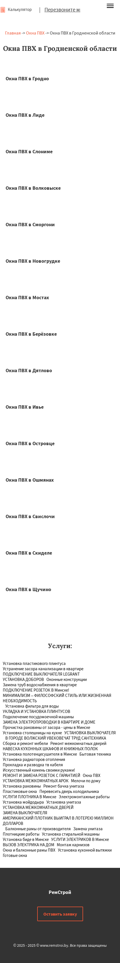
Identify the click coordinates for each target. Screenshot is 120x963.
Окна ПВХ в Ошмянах (30, 480)
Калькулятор (16, 9)
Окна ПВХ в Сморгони (30, 224)
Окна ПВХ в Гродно (27, 78)
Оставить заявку (60, 914)
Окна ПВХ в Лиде (25, 115)
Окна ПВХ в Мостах (27, 297)
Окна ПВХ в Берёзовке (31, 334)
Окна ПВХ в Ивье (25, 407)
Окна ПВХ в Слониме (29, 151)
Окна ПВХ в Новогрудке (33, 261)
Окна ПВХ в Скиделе (29, 553)
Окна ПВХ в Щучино (28, 589)
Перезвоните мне (64, 9)
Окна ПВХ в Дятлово (29, 370)
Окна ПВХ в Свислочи (30, 516)
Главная (13, 33)
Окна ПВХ (35, 33)
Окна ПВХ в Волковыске (33, 188)
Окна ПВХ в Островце (30, 443)
